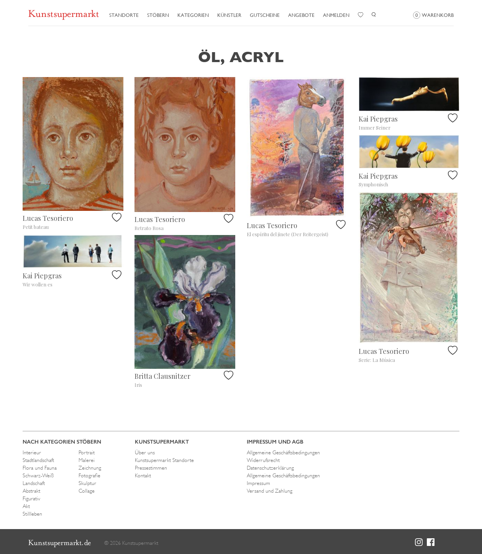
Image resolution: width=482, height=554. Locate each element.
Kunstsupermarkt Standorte (164, 460)
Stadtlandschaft (38, 460)
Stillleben (32, 514)
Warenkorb (433, 15)
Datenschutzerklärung (270, 468)
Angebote (301, 15)
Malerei (87, 460)
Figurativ (31, 498)
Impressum (258, 483)
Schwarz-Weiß (38, 475)
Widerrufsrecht (263, 460)
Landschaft (34, 483)
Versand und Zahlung (269, 491)
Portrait (87, 452)
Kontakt (143, 475)
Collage (87, 491)
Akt (26, 506)
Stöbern (158, 15)
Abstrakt (31, 491)
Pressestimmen (151, 468)
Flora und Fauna (40, 468)
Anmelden (336, 15)
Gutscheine (265, 15)
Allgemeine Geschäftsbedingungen (283, 452)
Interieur (32, 452)
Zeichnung (90, 468)
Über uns (145, 452)
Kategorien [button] (193, 15)
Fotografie (89, 475)
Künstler (229, 15)
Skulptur (87, 483)
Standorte (124, 15)
